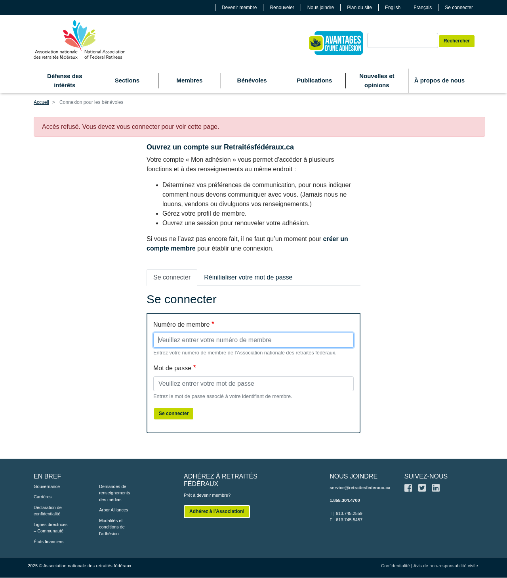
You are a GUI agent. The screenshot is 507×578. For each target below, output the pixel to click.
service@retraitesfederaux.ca (360, 487)
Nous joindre (320, 7)
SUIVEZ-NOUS (426, 476)
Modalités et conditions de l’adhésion (112, 527)
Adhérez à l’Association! (216, 511)
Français (423, 7)
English (392, 7)
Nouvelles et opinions (376, 80)
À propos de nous (439, 80)
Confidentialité (395, 565)
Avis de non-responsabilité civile (446, 565)
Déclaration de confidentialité (48, 511)
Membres (190, 80)
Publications (314, 80)
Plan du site (359, 7)
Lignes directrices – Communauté (51, 528)
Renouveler (282, 7)
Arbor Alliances (113, 509)
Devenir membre (239, 7)
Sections (127, 80)
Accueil (41, 102)
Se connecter (459, 7)
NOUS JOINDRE (353, 476)
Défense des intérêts (64, 80)
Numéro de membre (181, 324)
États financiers (48, 541)
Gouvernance (47, 486)
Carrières (42, 496)
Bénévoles (252, 80)
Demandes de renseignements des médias (114, 493)
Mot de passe (172, 368)
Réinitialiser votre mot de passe (248, 277)
